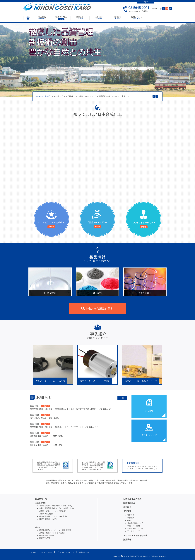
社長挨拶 (130, 515)
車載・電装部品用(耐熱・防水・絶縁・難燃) (56, 508)
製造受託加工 (61, 18)
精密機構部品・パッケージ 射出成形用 (55, 530)
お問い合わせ (136, 18)
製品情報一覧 (41, 499)
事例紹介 (80, 18)
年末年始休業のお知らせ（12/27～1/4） (47, 445)
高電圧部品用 (44, 538)
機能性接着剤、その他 (48, 519)
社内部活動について (135, 523)
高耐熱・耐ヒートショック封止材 (52, 511)
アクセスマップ (133, 531)
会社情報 (98, 18)
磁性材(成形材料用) (46, 535)
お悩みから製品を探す (99, 308)
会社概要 (130, 518)
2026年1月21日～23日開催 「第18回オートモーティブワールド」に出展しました (64, 427)
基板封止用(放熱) (46, 514)
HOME (33, 552)
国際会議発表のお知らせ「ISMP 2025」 (47, 436)
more (51, 227)
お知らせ (45, 406)
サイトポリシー (46, 552)
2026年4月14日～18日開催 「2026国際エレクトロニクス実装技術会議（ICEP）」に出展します (83, 96)
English (145, 2)
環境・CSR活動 (133, 526)
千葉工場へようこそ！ (136, 528)
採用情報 (117, 18)
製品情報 (42, 18)
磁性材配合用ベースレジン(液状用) (53, 516)
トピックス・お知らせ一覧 (135, 535)
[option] (97, 96)
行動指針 (130, 520)
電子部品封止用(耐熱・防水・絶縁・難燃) (55, 505)
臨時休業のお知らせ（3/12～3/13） (45, 418)
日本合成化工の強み (132, 499)
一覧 (122, 398)
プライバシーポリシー (65, 552)
